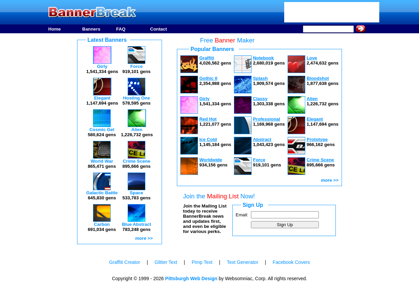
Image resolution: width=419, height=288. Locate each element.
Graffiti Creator (124, 262)
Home (54, 29)
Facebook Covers (291, 262)
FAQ (120, 29)
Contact (158, 29)
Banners (91, 29)
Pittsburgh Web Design (191, 278)
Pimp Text (202, 262)
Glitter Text (165, 262)
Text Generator (242, 262)
